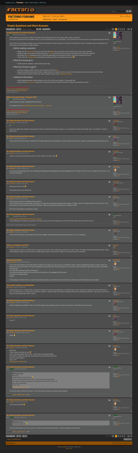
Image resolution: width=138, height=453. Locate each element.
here (57, 70)
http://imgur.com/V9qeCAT (17, 361)
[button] (113, 29)
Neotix (115, 136)
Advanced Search (20, 89)
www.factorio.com (13, 19)
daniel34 (115, 366)
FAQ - (17, 90)
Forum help (24, 90)
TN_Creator (116, 120)
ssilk (114, 40)
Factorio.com (10, 2)
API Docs (42, 2)
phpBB (64, 446)
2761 (118, 373)
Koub (114, 214)
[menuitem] (55, 16)
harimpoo (115, 345)
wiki (28, 55)
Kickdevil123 (116, 259)
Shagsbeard (116, 166)
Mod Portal (33, 2)
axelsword (115, 245)
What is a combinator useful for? (18, 245)
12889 (118, 47)
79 (117, 126)
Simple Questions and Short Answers (27, 26)
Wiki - (20, 90)
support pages (32, 57)
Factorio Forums (21, 16)
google (53, 51)
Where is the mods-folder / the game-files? (22, 97)
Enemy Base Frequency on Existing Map (20, 285)
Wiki (26, 2)
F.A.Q (50, 53)
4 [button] (122, 29)
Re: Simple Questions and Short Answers (20, 121)
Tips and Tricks (30, 82)
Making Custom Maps (14, 260)
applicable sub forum (66, 74)
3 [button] (120, 29)
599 (117, 142)
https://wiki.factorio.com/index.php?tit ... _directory (37, 105)
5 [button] (124, 29)
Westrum (115, 196)
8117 (118, 220)
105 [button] (129, 29)
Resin (114, 285)
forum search (31, 51)
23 (117, 251)
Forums (19, 3)
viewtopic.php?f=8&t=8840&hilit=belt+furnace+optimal (26, 219)
